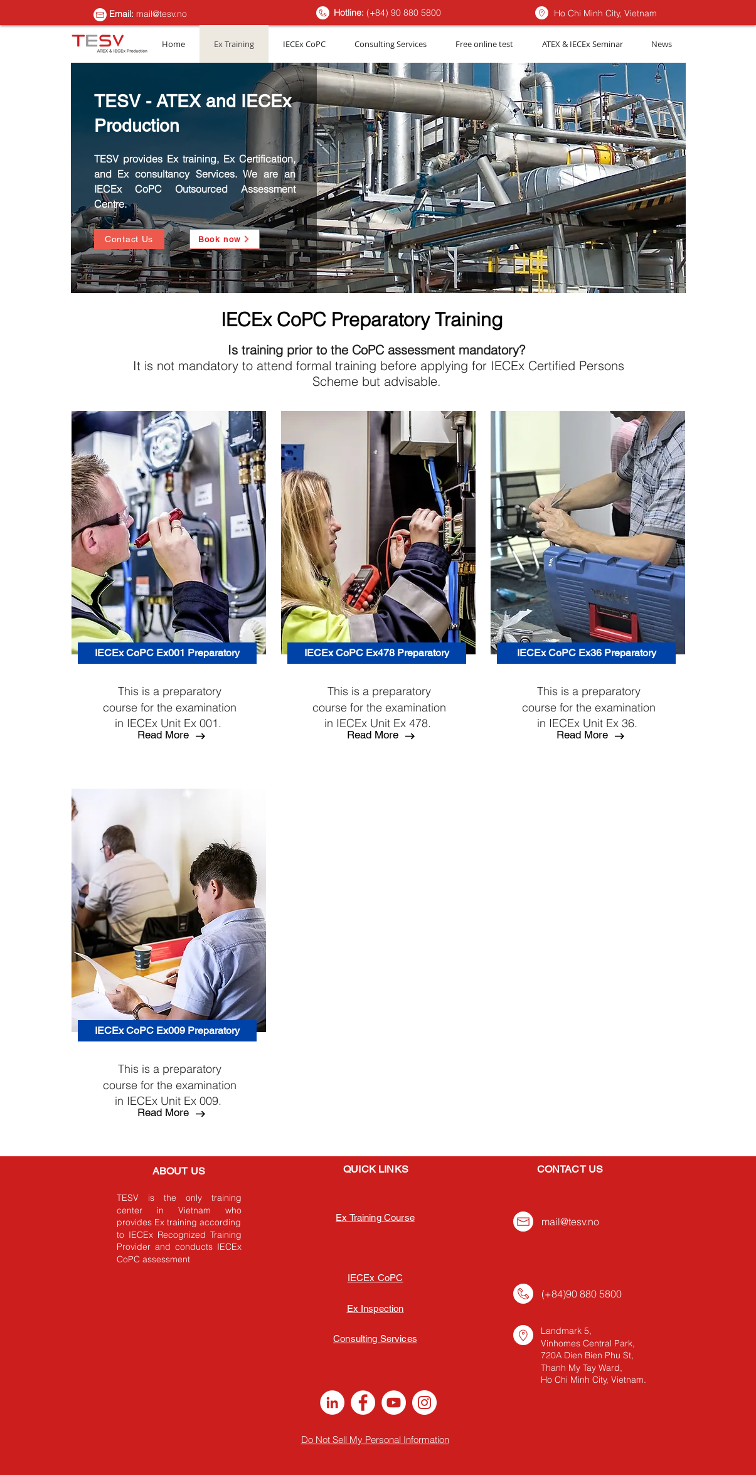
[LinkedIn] (332, 1402)
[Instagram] (424, 1402)
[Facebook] (363, 1402)
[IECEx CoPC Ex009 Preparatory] (167, 1030)
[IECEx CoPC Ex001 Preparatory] (167, 653)
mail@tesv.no (161, 13)
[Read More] (163, 735)
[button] (163, 1113)
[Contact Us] (129, 239)
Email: (122, 13)
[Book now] (224, 239)
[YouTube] (393, 1402)
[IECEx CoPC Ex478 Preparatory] (376, 653)
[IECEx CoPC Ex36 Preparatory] (586, 653)
